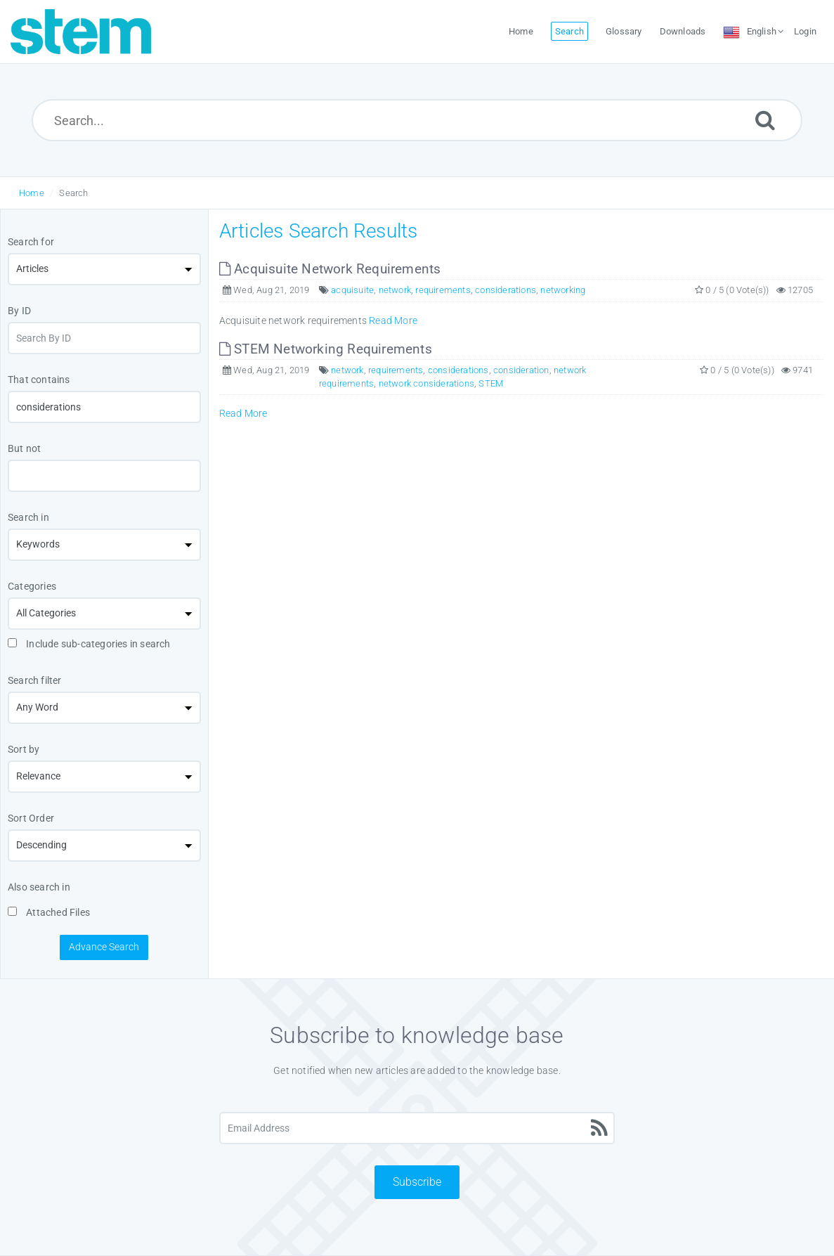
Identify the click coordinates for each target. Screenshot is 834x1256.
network (395, 290)
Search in (28, 517)
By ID (19, 310)
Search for (31, 241)
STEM (490, 383)
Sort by (23, 749)
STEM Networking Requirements (325, 349)
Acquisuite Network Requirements (330, 269)
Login (805, 31)
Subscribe (417, 1182)
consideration (521, 370)
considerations (505, 290)
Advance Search (104, 946)
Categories (32, 586)
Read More (393, 320)
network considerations (426, 383)
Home (31, 193)
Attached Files (49, 912)
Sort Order (31, 818)
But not (24, 448)
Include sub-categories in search (89, 643)
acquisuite (352, 290)
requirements (442, 290)
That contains (39, 379)
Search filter (35, 680)
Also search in (39, 887)
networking (562, 290)
